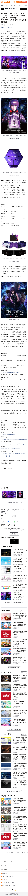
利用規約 (4, 879)
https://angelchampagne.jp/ (8, 434)
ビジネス (3, 512)
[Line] (14, 522)
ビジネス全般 (4, 518)
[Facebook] (8, 522)
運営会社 (4, 873)
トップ (2, 852)
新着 (2, 5)
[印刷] (17, 522)
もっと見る (23, 610)
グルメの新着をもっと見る (14, 667)
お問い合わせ (14, 534)
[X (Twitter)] (11, 522)
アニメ (17, 516)
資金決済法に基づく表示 (8, 885)
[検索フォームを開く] (14, 2)
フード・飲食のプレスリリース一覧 (15, 852)
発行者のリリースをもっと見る (14, 602)
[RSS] (18, 890)
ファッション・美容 (22, 5)
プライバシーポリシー (7, 882)
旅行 (15, 5)
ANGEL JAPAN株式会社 (6, 27)
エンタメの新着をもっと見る (14, 729)
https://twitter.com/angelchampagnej (10, 448)
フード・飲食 (11, 509)
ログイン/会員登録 (22, 2)
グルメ (11, 5)
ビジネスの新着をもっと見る (14, 791)
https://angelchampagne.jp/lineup (10, 372)
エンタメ (6, 5)
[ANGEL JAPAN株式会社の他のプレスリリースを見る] (23, 9)
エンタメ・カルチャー (21, 509)
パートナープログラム (7, 876)
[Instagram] (15, 890)
